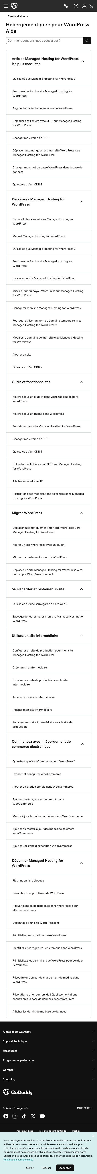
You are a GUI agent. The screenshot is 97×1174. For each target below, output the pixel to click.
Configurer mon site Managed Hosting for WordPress (47, 307)
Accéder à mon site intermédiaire (34, 697)
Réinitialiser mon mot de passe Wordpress (39, 935)
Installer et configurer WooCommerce (37, 773)
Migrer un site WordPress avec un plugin (38, 544)
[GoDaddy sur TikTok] (24, 1117)
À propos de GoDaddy (17, 1031)
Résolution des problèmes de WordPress (38, 893)
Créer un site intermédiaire (30, 667)
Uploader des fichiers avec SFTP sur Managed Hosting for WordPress (47, 123)
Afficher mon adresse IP (28, 481)
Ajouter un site (22, 354)
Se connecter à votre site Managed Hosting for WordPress (42, 93)
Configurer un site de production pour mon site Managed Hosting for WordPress (43, 652)
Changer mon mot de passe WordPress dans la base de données (47, 169)
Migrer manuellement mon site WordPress (40, 557)
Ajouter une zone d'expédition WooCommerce (42, 845)
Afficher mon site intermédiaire (32, 709)
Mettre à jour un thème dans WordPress (38, 413)
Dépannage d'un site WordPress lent (36, 922)
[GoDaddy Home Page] (18, 1092)
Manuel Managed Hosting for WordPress (39, 236)
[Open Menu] (4, 5)
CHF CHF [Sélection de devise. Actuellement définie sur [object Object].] (85, 1108)
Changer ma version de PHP (30, 137)
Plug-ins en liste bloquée (28, 880)
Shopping (9, 1079)
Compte (8, 1069)
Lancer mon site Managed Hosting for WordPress (44, 278)
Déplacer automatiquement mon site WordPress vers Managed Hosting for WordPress (46, 152)
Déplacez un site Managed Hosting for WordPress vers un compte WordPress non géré (47, 572)
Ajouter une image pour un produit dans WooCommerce (38, 801)
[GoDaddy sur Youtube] (42, 1117)
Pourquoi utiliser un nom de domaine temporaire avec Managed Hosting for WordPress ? (47, 322)
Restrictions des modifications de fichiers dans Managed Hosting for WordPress (48, 495)
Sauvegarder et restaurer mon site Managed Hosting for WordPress (48, 618)
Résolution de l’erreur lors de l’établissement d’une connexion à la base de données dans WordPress (45, 996)
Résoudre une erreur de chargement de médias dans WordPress (46, 979)
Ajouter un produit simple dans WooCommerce (43, 786)
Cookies (76, 1131)
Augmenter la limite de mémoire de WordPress (42, 108)
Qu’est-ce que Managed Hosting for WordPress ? (44, 78)
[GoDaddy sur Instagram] (15, 1117)
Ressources (10, 1050)
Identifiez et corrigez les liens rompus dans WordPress (47, 947)
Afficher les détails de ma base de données (39, 1011)
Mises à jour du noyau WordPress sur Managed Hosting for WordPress (48, 293)
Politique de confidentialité (52, 1131)
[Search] (87, 40)
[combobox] (44, 40)
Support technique (15, 1041)
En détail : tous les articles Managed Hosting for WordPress (43, 221)
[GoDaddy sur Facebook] (6, 1117)
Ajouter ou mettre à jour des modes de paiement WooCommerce (43, 831)
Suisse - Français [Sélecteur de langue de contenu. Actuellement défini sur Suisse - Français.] (16, 1108)
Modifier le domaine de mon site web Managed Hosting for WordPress (48, 339)
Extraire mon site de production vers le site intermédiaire (40, 682)
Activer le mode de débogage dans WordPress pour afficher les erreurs (45, 907)
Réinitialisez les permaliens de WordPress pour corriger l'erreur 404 (48, 962)
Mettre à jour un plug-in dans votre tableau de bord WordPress (45, 398)
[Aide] (75, 6)
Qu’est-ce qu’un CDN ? (27, 184)
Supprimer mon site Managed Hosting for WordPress (46, 426)
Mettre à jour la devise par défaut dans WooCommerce (48, 816)
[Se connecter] (84, 5)
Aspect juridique (25, 1131)
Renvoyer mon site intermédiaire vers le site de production (42, 724)
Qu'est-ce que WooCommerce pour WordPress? (44, 761)
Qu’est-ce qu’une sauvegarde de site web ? (40, 603)
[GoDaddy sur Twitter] (33, 1117)
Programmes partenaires (18, 1060)
